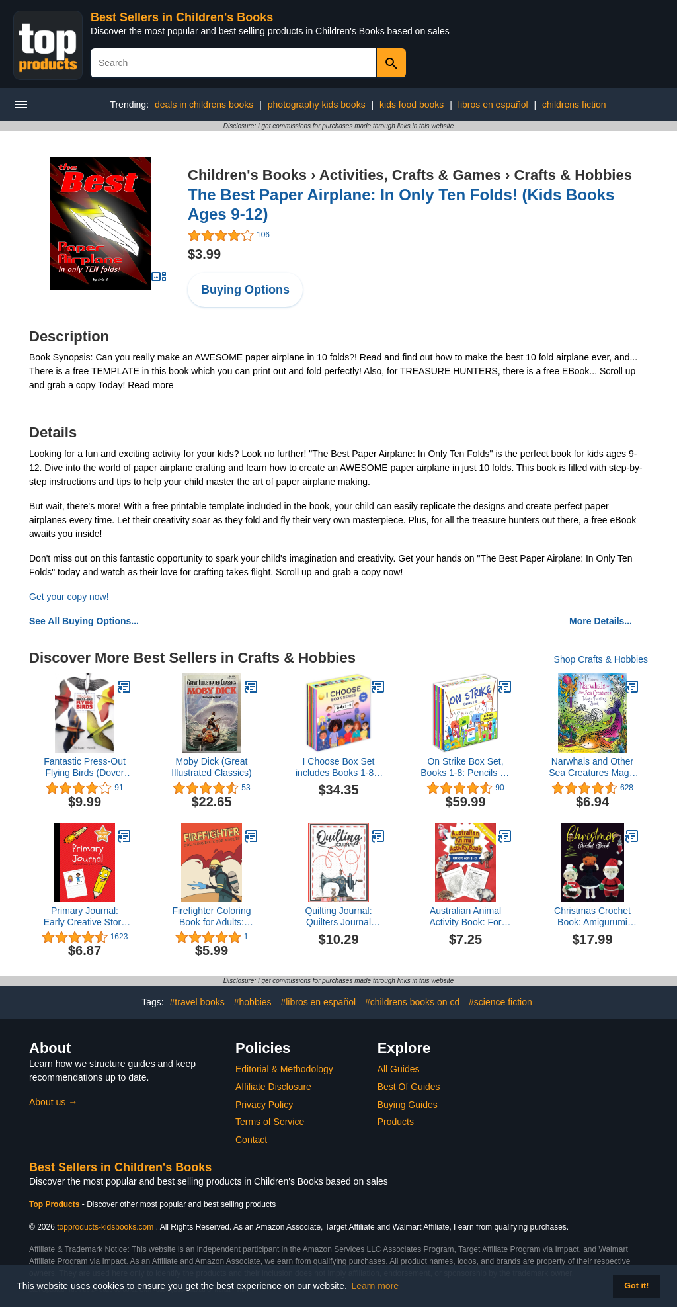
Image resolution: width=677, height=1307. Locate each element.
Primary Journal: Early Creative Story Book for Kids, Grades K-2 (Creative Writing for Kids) (84, 917)
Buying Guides (408, 1104)
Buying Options (245, 289)
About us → (53, 1102)
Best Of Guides (409, 1086)
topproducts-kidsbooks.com (105, 1227)
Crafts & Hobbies (572, 175)
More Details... (600, 621)
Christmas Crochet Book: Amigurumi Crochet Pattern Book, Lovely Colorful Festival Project (592, 917)
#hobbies (253, 1002)
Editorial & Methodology (284, 1069)
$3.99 (204, 254)
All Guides (399, 1069)
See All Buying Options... (84, 621)
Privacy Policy (264, 1104)
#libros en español (318, 1002)
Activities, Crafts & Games (410, 175)
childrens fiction (574, 104)
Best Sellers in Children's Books (182, 17)
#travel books (197, 1002)
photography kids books (317, 104)
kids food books (411, 104)
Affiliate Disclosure (273, 1086)
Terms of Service (269, 1122)
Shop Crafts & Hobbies (601, 659)
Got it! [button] (636, 1285)
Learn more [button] (375, 1286)
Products (396, 1122)
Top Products (55, 1204)
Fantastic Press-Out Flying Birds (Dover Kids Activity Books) (85, 767)
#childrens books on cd (412, 1002)
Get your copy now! (69, 596)
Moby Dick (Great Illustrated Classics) (211, 767)
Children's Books (247, 175)
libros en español (493, 104)
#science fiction (500, 1002)
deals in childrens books (204, 104)
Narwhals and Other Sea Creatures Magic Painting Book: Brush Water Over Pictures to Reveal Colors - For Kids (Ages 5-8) (592, 767)
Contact (251, 1139)
